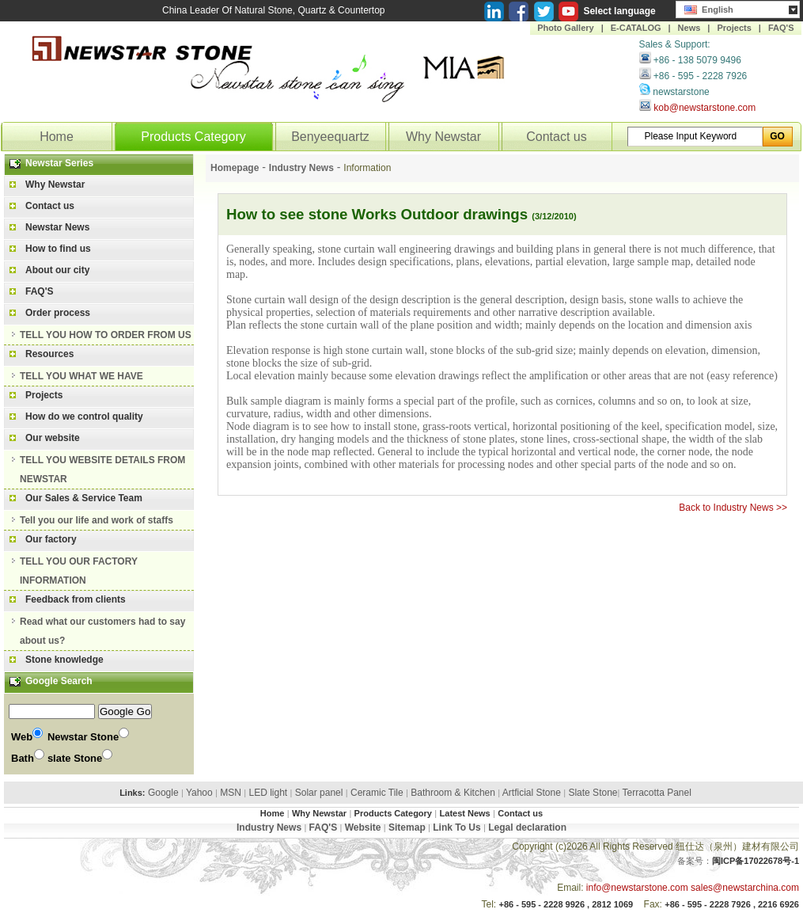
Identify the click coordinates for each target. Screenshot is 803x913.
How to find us (58, 248)
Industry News (301, 167)
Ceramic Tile (376, 792)
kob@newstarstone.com (704, 107)
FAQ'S (781, 27)
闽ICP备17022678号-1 (755, 860)
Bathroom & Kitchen (453, 792)
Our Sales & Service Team (83, 498)
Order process (57, 312)
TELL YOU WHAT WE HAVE (81, 376)
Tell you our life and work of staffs (96, 520)
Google (163, 792)
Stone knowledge (64, 659)
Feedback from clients (75, 599)
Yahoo (199, 792)
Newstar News (57, 227)
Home (57, 136)
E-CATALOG (636, 27)
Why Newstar (443, 136)
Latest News (465, 813)
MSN (230, 792)
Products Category (193, 136)
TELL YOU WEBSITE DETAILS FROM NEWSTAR (102, 470)
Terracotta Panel (656, 792)
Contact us (556, 136)
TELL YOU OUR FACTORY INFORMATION (79, 571)
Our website (52, 437)
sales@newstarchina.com (745, 887)
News (689, 27)
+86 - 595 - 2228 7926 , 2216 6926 (732, 904)
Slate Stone (592, 792)
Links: (132, 792)
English (708, 8)
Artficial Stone (531, 792)
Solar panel (319, 792)
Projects (734, 27)
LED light (267, 792)
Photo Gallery (565, 27)
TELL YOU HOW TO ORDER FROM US (105, 334)
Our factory (51, 539)
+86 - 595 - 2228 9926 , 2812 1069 (566, 904)
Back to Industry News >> (733, 507)
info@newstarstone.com (637, 887)
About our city (57, 270)
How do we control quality (84, 416)
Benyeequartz (330, 136)
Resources (49, 353)
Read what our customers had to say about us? (102, 631)
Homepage (234, 167)
